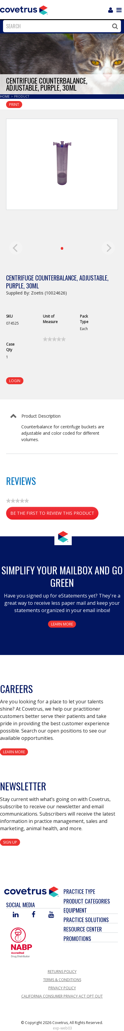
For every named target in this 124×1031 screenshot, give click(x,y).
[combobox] (60, 26)
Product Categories (87, 901)
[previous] (15, 248)
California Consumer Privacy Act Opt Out (62, 996)
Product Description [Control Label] (40, 416)
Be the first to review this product (54, 514)
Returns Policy (62, 971)
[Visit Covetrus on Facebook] (33, 914)
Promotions (77, 938)
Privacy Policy (62, 988)
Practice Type (79, 891)
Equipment (75, 910)
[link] (54, 339)
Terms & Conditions (62, 979)
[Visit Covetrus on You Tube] (51, 914)
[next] (108, 248)
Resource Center (83, 929)
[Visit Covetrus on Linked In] (16, 914)
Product (21, 96)
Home (5, 96)
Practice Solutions (86, 920)
